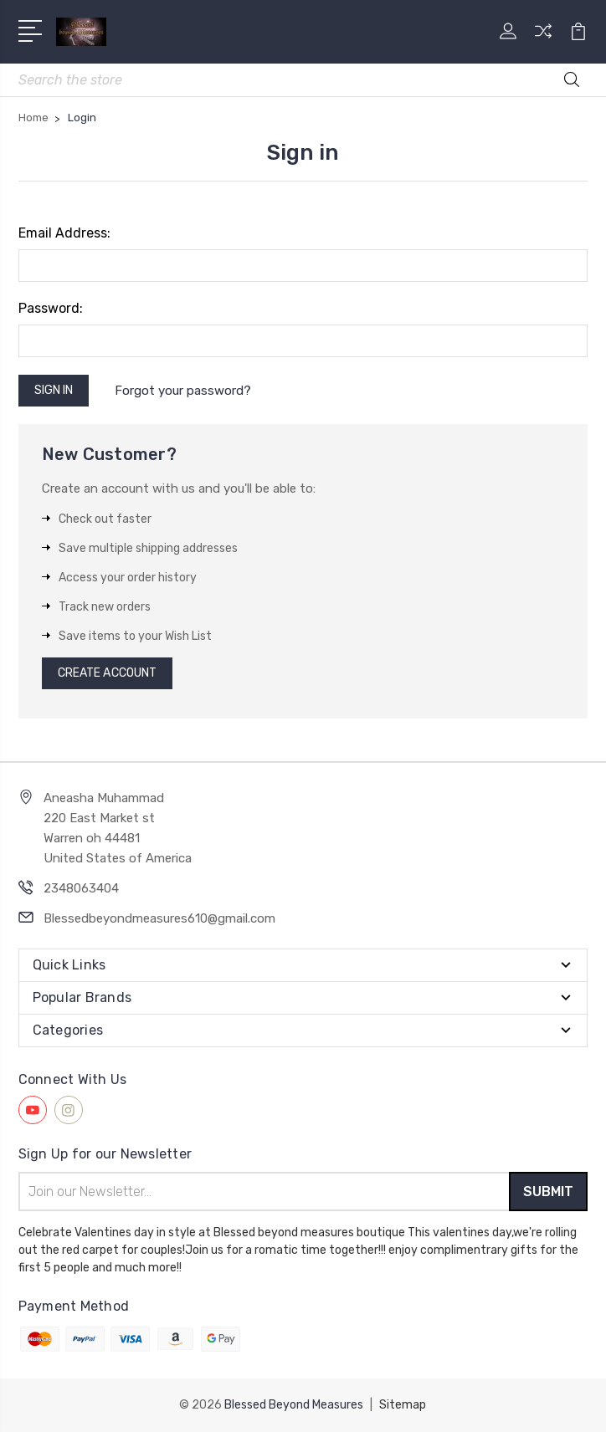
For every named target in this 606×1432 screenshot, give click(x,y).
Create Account (107, 673)
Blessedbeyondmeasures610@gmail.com (159, 918)
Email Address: (64, 233)
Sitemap (402, 1405)
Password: (50, 308)
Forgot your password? (183, 390)
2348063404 (81, 888)
